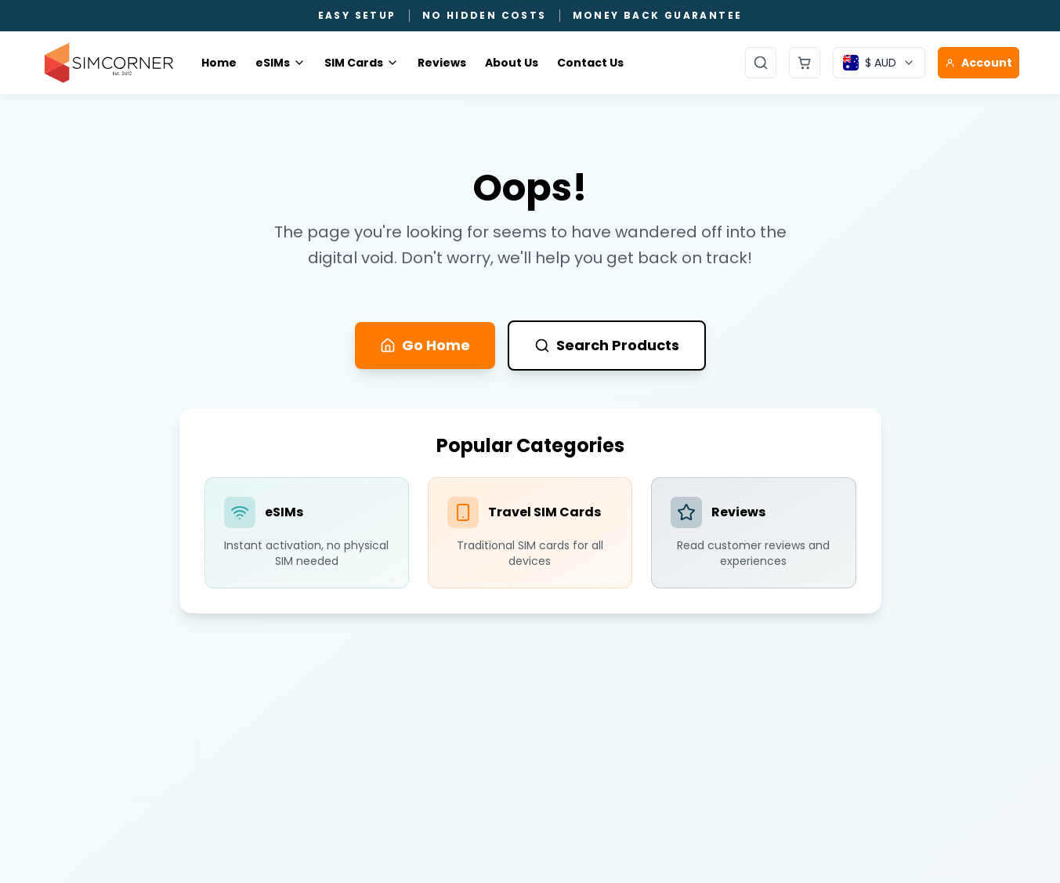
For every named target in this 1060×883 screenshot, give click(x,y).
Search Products (606, 345)
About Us (511, 63)
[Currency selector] (879, 62)
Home (219, 63)
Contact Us (590, 63)
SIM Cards (361, 63)
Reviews (442, 63)
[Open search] (760, 62)
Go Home (425, 345)
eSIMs (280, 63)
